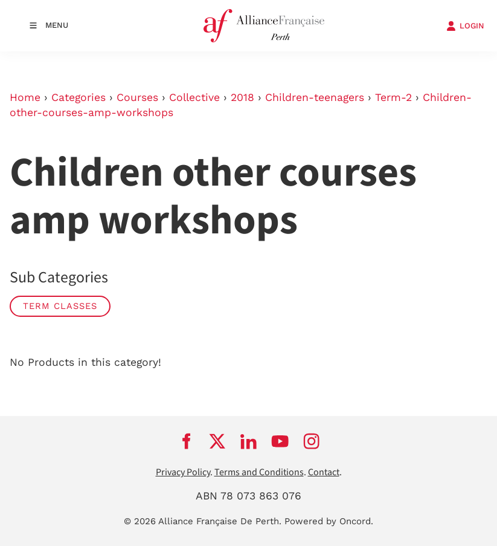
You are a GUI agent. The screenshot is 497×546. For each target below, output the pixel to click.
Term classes (60, 306)
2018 (242, 97)
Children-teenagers (314, 97)
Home (25, 97)
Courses (137, 97)
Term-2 (393, 97)
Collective (194, 97)
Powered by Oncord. (328, 521)
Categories (78, 97)
